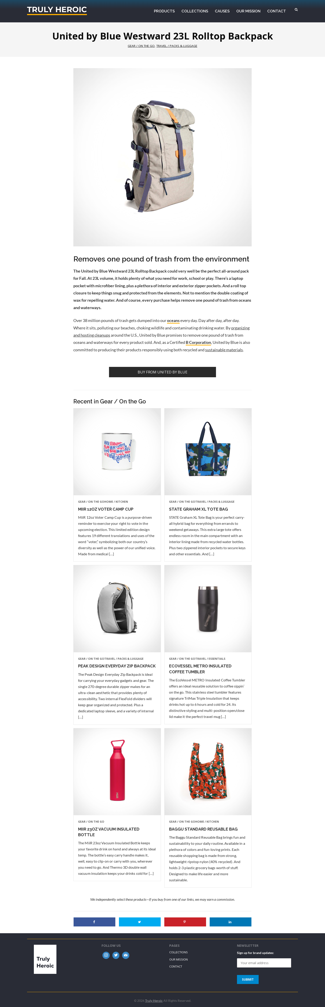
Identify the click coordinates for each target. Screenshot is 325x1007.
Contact (175, 966)
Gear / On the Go (141, 46)
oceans (173, 320)
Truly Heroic (57, 10)
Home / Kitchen (116, 502)
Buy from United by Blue (162, 372)
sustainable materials (224, 349)
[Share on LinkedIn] (230, 921)
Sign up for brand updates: (255, 953)
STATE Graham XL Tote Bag (198, 509)
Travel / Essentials (210, 659)
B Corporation (198, 342)
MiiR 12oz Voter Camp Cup (105, 509)
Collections (178, 952)
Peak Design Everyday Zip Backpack (117, 666)
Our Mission (178, 959)
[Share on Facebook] (94, 921)
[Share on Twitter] (140, 921)
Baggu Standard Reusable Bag (203, 829)
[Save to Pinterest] (185, 921)
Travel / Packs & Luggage (176, 46)
